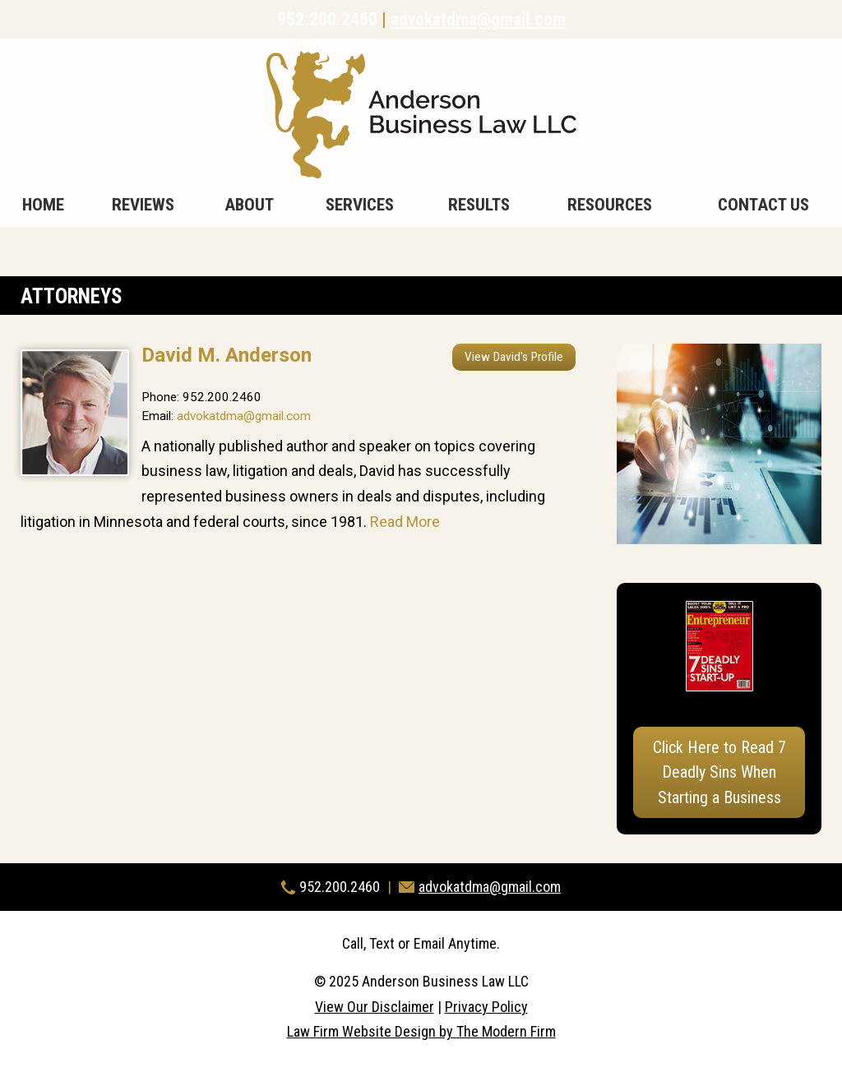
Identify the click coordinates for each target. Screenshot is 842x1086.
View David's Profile (514, 356)
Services (360, 205)
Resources (609, 205)
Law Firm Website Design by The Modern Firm (421, 1031)
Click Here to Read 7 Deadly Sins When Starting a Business (719, 772)
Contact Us (763, 205)
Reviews (143, 205)
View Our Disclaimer (374, 1006)
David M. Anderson (226, 355)
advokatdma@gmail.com (478, 19)
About (249, 205)
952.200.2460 (327, 19)
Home (43, 205)
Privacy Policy (486, 1006)
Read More (405, 521)
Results (479, 205)
